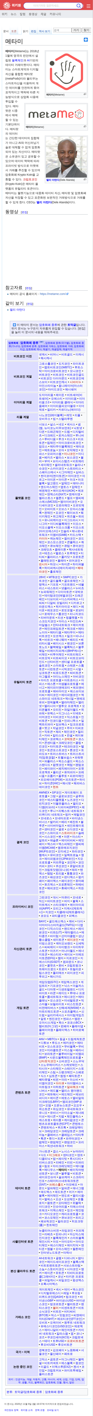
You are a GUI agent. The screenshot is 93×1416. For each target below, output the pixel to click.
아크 (72, 479)
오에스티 (56, 398)
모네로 (77, 897)
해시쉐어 (71, 389)
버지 (67, 901)
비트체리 (78, 461)
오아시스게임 (47, 1022)
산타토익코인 (47, 1061)
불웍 (75, 901)
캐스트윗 (44, 1120)
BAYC (42, 921)
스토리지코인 (55, 1269)
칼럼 (22, 14)
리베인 (60, 1162)
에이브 (68, 954)
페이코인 (67, 880)
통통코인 (72, 873)
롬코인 (62, 614)
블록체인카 (60, 1238)
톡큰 (43, 1138)
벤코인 (71, 643)
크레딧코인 (65, 742)
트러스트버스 (58, 753)
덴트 (80, 1155)
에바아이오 (60, 691)
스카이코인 (57, 468)
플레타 (62, 560)
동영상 (33, 14)
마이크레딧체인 (63, 1166)
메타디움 (55, 632)
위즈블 (71, 516)
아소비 (74, 1079)
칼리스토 (58, 735)
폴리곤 (57, 772)
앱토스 (64, 487)
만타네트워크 (61, 625)
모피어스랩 (54, 453)
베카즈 (48, 457)
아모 (56, 1241)
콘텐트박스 (48, 1127)
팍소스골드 (65, 761)
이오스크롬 (63, 527)
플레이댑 (77, 1026)
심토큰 (53, 1076)
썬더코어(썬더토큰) (53, 476)
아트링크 (44, 1087)
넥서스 (71, 424)
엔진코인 (54, 1018)
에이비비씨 (68, 840)
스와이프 (53, 833)
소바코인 (64, 1061)
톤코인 (74, 750)
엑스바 (51, 844)
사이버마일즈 (55, 825)
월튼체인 (78, 1249)
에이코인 (53, 695)
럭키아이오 (63, 606)
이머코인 (44, 717)
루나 (53, 811)
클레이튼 (60, 549)
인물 (59, 1382)
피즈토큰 (71, 779)
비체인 (43, 654)
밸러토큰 (72, 1304)
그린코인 (44, 897)
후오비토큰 (65, 1344)
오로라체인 (63, 505)
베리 (64, 822)
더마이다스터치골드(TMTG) (57, 925)
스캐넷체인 (70, 1064)
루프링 (76, 1293)
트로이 (63, 969)
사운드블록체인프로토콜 (65, 1057)
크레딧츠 (46, 549)
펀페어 (65, 1026)
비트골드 (67, 354)
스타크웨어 (60, 904)
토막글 (71, 324)
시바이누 (75, 382)
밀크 (70, 636)
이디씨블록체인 (60, 523)
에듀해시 (53, 1094)
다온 (42, 431)
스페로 (79, 1072)
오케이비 (55, 1322)
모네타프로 (62, 818)
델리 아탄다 (52, 180)
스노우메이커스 (51, 1064)
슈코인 (43, 468)
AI (28, 60)
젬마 (61, 958)
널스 (53, 424)
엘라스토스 (46, 498)
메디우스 (50, 1169)
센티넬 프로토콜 (71, 661)
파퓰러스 (50, 761)
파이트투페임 (72, 1370)
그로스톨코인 (47, 363)
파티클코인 (59, 915)
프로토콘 (78, 557)
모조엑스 (58, 636)
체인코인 (69, 731)
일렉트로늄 (71, 855)
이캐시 (79, 354)
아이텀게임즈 (75, 1015)
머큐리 (65, 897)
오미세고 (63, 851)
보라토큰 (50, 1053)
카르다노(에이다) (69, 409)
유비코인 (55, 855)
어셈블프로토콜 (68, 684)
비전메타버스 (47, 1007)
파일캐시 (50, 1280)
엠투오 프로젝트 (68, 706)
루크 (61, 439)
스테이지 (70, 1068)
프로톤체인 (65, 884)
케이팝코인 (71, 1120)
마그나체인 (68, 1359)
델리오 (77, 803)
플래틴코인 (48, 560)
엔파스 (67, 1018)
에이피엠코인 (69, 695)
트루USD (59, 1341)
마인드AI (75, 621)
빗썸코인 (65, 1315)
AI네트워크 (46, 1258)
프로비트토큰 (75, 1341)
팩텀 (70, 764)
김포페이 (58, 1350)
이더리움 (71, 398)
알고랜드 (53, 483)
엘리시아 (50, 706)
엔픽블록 (53, 702)
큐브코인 (67, 1217)
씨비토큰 (75, 672)
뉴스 (13, 14)
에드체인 (67, 1094)
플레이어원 (46, 1030)
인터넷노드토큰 (51, 1252)
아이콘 (62, 479)
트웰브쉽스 (65, 757)
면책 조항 (40, 1410)
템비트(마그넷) (48, 1026)
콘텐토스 (78, 1123)
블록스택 (78, 1261)
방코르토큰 (57, 1304)
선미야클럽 (68, 936)
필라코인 (63, 1221)
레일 (66, 1293)
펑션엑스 (78, 1280)
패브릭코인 (48, 1221)
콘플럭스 (72, 542)
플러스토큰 (46, 1374)
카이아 (43, 538)
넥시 (58, 1289)
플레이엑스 (63, 1030)
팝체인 (43, 1142)
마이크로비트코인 (55, 371)
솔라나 (79, 464)
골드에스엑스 (57, 921)
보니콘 (54, 1173)
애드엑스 (46, 1191)
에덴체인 (44, 490)
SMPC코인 (70, 577)
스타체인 (55, 1068)
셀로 (61, 829)
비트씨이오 (60, 658)
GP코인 (57, 792)
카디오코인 (51, 1214)
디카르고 (76, 603)
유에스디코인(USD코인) (56, 1326)
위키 (4, 14)
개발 (29, 1379)
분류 (9, 1392)
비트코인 (58, 374)
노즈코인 (72, 799)
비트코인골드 (75, 374)
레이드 (62, 993)
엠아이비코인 (68, 501)
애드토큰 (60, 1191)
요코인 (60, 512)
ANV (42, 1039)
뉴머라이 (78, 1151)
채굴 (43, 14)
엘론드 (60, 498)
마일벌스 (44, 625)
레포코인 (53, 610)
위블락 (77, 1203)
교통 (44, 1379)
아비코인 (78, 676)
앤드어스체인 (49, 487)
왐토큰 (51, 1203)
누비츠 (79, 588)
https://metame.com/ (53, 294)
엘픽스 (48, 1199)
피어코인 (74, 560)
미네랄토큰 (71, 1000)
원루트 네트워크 (74, 1322)
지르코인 (72, 958)
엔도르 (65, 1195)
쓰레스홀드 (56, 1184)
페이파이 (50, 768)
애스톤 (51, 684)
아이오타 (67, 1241)
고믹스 (43, 1359)
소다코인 (72, 829)
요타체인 (64, 1203)
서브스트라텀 (72, 1265)
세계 (59, 1379)
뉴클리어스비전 (49, 1230)
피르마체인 (77, 776)
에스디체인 (57, 1245)
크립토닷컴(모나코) (56, 869)
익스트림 (72, 717)
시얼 (78, 669)
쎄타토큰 (74, 1076)
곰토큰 (54, 1359)
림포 (47, 1166)
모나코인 (75, 371)
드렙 (67, 431)
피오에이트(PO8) (51, 779)
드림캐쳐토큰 (76, 1039)
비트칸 (57, 1311)
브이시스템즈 (61, 461)
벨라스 (60, 457)
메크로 (71, 628)
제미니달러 (51, 1330)
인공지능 (20, 1379)
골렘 (58, 1258)
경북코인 (44, 1350)
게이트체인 (46, 1289)
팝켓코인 (58, 764)
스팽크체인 (65, 1072)
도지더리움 (46, 395)
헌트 (56, 787)
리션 (60, 617)
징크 (70, 1210)
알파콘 (65, 1188)
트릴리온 (75, 969)
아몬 (67, 836)
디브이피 (53, 599)
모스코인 (55, 1000)
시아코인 (72, 1269)
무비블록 (70, 1046)
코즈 (42, 1337)
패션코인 (55, 877)
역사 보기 (44, 31)
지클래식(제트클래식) (70, 912)
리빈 (70, 1162)
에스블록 (67, 1363)
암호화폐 (13, 343)
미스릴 (68, 1050)
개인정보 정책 (11, 1410)
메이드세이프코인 (58, 1261)
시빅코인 (67, 669)
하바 (70, 1145)
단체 (77, 1379)
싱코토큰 (44, 672)
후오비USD (48, 1344)
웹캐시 (43, 855)
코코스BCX (74, 1022)
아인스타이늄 (47, 385)
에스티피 (55, 954)
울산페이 (55, 1353)
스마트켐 (58, 665)
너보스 (43, 424)
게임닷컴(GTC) (48, 982)
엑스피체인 (65, 844)
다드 (43, 1155)
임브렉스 (61, 724)
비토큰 (77, 1173)
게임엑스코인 (69, 982)
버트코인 (44, 374)
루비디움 (50, 439)
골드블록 (55, 580)
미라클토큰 (54, 1050)
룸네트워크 (54, 996)
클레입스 (67, 1134)
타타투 (79, 1134)
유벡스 (51, 713)
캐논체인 (55, 538)
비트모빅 (44, 658)
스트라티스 (74, 468)
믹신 (42, 901)
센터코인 (50, 829)
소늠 (42, 1269)
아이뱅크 (64, 947)
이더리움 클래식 (62, 402)
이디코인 (44, 1206)
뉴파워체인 (48, 591)
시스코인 (50, 836)
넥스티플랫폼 (55, 799)
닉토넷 (78, 428)
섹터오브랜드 (64, 943)
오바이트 (50, 509)
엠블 (50, 1249)
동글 (62, 1039)
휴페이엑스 (68, 888)
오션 (58, 1199)
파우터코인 (73, 1138)
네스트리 (53, 588)
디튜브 (45, 1042)
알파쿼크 (72, 1087)
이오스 (77, 523)
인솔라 (65, 531)
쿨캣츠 (51, 965)
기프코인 (55, 985)
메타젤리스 (72, 932)
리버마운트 (48, 617)
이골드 (45, 1366)
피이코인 (72, 972)
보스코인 (72, 457)
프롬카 (51, 776)
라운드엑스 (46, 606)
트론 (60, 1138)
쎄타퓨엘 (44, 1079)
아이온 (51, 479)
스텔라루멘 (65, 418)
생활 (24, 1382)
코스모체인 (51, 1217)
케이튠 (57, 1120)
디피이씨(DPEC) (68, 807)
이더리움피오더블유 (63, 406)
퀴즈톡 (62, 1127)
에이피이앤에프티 (58, 687)
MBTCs (52, 1039)
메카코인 (69, 1042)
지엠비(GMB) (58, 534)
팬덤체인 (55, 1142)
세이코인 (72, 939)
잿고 (47, 728)
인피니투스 (71, 720)
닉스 (67, 985)
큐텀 (67, 545)
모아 (61, 450)
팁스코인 (44, 972)
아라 (64, 1079)
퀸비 (61, 965)
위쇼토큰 (44, 1109)
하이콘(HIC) (52, 783)
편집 (33, 31)
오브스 (62, 509)
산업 (65, 1379)
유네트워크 (74, 1109)
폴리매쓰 (58, 972)
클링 (78, 742)
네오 (61, 424)
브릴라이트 (57, 1004)
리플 (77, 415)
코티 (50, 866)
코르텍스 (55, 739)
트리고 (79, 1217)
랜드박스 (70, 928)
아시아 (51, 1379)
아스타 (76, 836)
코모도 (45, 915)
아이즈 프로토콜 (51, 680)
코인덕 (71, 862)
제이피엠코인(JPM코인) (59, 858)
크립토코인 (30, 179)
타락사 (67, 1252)
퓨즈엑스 (50, 884)
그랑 (53, 796)
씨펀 (56, 1079)
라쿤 (53, 993)
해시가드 (55, 976)
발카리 (54, 822)
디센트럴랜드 (67, 989)
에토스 (65, 1098)
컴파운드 (68, 961)
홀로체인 (55, 571)
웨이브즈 (72, 512)
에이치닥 (72, 1245)
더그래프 (54, 1155)
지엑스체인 (57, 1210)
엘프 (70, 498)
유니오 (43, 1112)
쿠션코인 (61, 866)
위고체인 (58, 516)
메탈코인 (79, 814)
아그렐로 (44, 676)
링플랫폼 (71, 617)
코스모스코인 (55, 542)
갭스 (56, 1151)
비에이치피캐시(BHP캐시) (64, 650)
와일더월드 (71, 709)
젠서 (76, 1366)
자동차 (36, 1379)
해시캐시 (46, 358)
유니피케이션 (52, 520)
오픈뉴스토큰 (62, 1105)
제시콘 (51, 1116)
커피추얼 (58, 862)
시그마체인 (66, 472)
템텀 (50, 873)
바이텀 (54, 936)
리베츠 (48, 1234)
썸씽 (63, 1076)
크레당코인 (51, 1131)
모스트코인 (54, 1046)
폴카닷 (65, 557)
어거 (72, 1191)
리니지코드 (77, 614)
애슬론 (54, 840)
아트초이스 (71, 680)
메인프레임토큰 (54, 628)
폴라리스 (53, 557)
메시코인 (70, 996)
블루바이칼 (65, 1053)
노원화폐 (72, 1350)
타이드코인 (55, 389)
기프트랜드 (68, 584)
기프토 (54, 584)
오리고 (57, 908)
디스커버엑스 (69, 599)
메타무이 (70, 632)
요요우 (77, 1105)
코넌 (61, 1276)
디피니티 (69, 1258)
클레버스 (53, 1134)
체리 (58, 731)
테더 (47, 1341)
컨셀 (70, 735)
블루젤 (65, 1173)
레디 (75, 606)
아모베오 (71, 1184)
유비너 (54, 1112)
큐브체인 (55, 545)
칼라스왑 (62, 1333)
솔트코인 (44, 665)
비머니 (54, 354)
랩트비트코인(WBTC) (58, 367)
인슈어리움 (60, 1206)
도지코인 (64, 363)
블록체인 (17, 60)
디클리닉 (44, 1158)
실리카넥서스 (55, 1015)
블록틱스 (70, 647)
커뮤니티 (55, 14)
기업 (71, 1379)
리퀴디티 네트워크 (51, 814)
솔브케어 (64, 1177)
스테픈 (71, 665)
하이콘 (65, 564)
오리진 (57, 709)
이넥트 (77, 713)
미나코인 (70, 453)
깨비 (72, 921)
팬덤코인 (70, 1142)
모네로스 (46, 818)
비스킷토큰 (74, 1004)
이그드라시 (71, 520)
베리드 (74, 639)
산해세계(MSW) (69, 1007)
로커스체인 (65, 435)
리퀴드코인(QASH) (51, 1296)
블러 (56, 1307)
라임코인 (67, 1230)
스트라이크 (68, 833)
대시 (56, 897)
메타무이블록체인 (61, 446)
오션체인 (69, 1199)
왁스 (61, 1022)
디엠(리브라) (47, 807)
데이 (67, 1289)
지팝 (61, 1116)
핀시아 (43, 564)
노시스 (65, 1151)
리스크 (71, 439)
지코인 (49, 912)
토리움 (60, 873)
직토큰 (48, 731)
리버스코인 (46, 1162)
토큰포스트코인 (57, 750)
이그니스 (64, 713)
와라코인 (77, 851)
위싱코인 (58, 1109)
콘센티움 (50, 742)
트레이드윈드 (47, 969)
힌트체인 (52, 1225)
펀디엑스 (70, 877)
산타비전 (53, 661)
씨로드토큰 (60, 672)
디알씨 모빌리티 (57, 603)
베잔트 (74, 822)
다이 (80, 921)
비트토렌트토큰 (51, 1265)
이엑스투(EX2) (61, 1366)
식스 (43, 1076)
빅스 (54, 1315)
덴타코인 (69, 1155)
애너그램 (78, 1188)
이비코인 (58, 717)
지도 (30, 1382)
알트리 (43, 840)
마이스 (63, 621)
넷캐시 (43, 354)
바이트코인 (54, 901)
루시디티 (75, 1158)
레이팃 (62, 1158)
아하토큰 (58, 1087)
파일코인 (64, 1280)
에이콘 (54, 1098)
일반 (71, 1382)
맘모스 (43, 446)
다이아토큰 (65, 591)
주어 (70, 728)
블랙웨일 (55, 647)
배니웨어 (61, 639)
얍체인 (76, 487)
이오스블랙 (46, 527)
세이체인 (46, 464)
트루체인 (72, 553)
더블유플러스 (61, 803)
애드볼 (54, 1090)
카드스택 (75, 534)
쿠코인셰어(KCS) (58, 1337)
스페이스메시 (47, 472)
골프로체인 (71, 580)
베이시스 (58, 643)
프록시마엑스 (49, 1284)
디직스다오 (54, 928)
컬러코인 (70, 538)
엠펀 (77, 1018)
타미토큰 (55, 746)
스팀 (53, 1072)
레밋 (69, 415)
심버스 (80, 472)
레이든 (60, 395)
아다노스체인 (61, 676)
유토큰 (60, 1272)
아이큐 (60, 1083)
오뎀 (48, 1105)
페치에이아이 (67, 768)
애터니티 (78, 483)
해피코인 (53, 888)
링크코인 (71, 1296)
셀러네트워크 (63, 464)
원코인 (79, 1363)
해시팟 (66, 783)
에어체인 (53, 1195)
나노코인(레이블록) (51, 415)
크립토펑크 (74, 965)
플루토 (62, 776)
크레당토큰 (68, 1131)
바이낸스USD (65, 1300)
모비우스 (44, 418)
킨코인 (43, 746)
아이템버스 (74, 1083)
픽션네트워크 (55, 1145)
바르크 (48, 639)
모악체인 (72, 450)
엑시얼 (69, 698)
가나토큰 (44, 1151)
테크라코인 (71, 746)
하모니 (54, 564)
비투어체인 (57, 654)
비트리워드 (74, 654)
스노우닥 (78, 1061)
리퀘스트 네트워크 (70, 811)
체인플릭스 (74, 1116)
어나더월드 (68, 950)
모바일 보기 (53, 1410)
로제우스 (50, 614)
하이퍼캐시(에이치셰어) (59, 568)
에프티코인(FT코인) (70, 1318)
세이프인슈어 (47, 1177)
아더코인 (73, 476)
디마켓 (51, 989)
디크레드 (50, 435)
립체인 (51, 442)
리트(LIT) (56, 932)
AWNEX (44, 792)
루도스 (56, 1042)
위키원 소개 (27, 1410)
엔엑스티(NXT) (56, 494)
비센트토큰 (68, 1307)
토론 (14, 31)
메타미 (62, 1169)
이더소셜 (67, 1112)
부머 (47, 461)
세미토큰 (58, 939)
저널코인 (58, 728)
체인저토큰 (68, 1330)
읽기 (25, 31)
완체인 (48, 512)
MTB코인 (54, 577)
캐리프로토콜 (69, 1214)
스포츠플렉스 (70, 1011)
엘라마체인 (68, 702)
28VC (42, 577)
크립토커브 (54, 1370)
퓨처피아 (70, 772)
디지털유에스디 (51, 1293)
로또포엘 (67, 610)
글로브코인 (65, 796)
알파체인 (53, 1188)
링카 (68, 814)
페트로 (68, 1353)
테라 (74, 869)
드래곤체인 (54, 431)
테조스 (48, 553)
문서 (6, 31)
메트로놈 (50, 450)
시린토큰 (53, 669)
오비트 (43, 1322)
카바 (47, 735)
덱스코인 (78, 1289)
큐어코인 (78, 545)
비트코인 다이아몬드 (54, 378)
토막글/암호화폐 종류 (28, 1392)
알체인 (65, 483)
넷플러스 (67, 588)
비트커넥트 (51, 1363)
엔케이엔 (74, 494)
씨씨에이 (50, 947)
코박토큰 (70, 739)
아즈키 (54, 950)
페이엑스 (53, 880)
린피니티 (61, 1234)
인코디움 (55, 720)
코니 (79, 1333)
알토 (43, 1018)
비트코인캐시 (58, 382)
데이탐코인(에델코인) (58, 595)
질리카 (51, 409)
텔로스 (60, 553)
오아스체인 (63, 1249)
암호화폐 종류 (48, 324)
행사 (65, 1382)
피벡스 (73, 915)
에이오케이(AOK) (64, 490)
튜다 (52, 1138)
